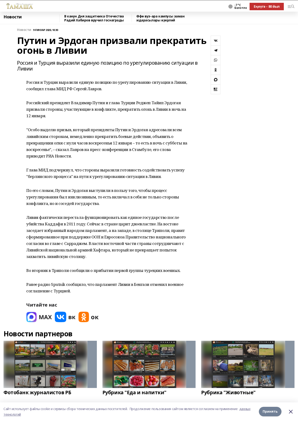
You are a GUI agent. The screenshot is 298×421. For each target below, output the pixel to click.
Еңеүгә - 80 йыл (267, 6)
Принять (270, 411)
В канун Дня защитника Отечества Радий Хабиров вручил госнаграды (94, 18)
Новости (12, 17)
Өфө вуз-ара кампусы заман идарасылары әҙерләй (160, 18)
